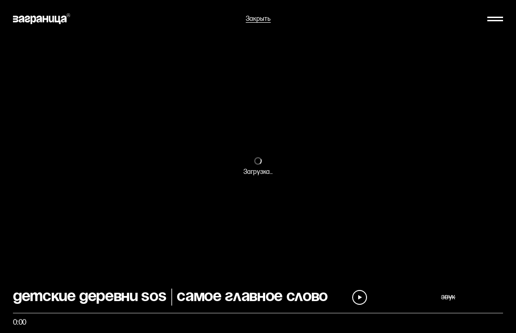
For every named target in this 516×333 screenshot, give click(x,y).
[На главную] (41, 18)
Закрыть (258, 19)
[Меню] (495, 19)
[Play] (359, 297)
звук (448, 297)
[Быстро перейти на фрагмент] (258, 313)
